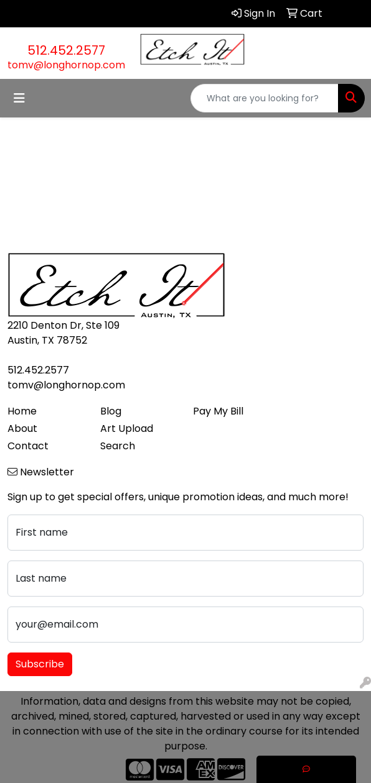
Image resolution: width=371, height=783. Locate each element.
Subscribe (40, 664)
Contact (28, 446)
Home (22, 411)
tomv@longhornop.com (66, 65)
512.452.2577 (66, 50)
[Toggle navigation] (19, 98)
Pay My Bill (218, 411)
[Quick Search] (264, 98)
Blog (110, 411)
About (22, 428)
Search (117, 446)
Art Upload (126, 428)
